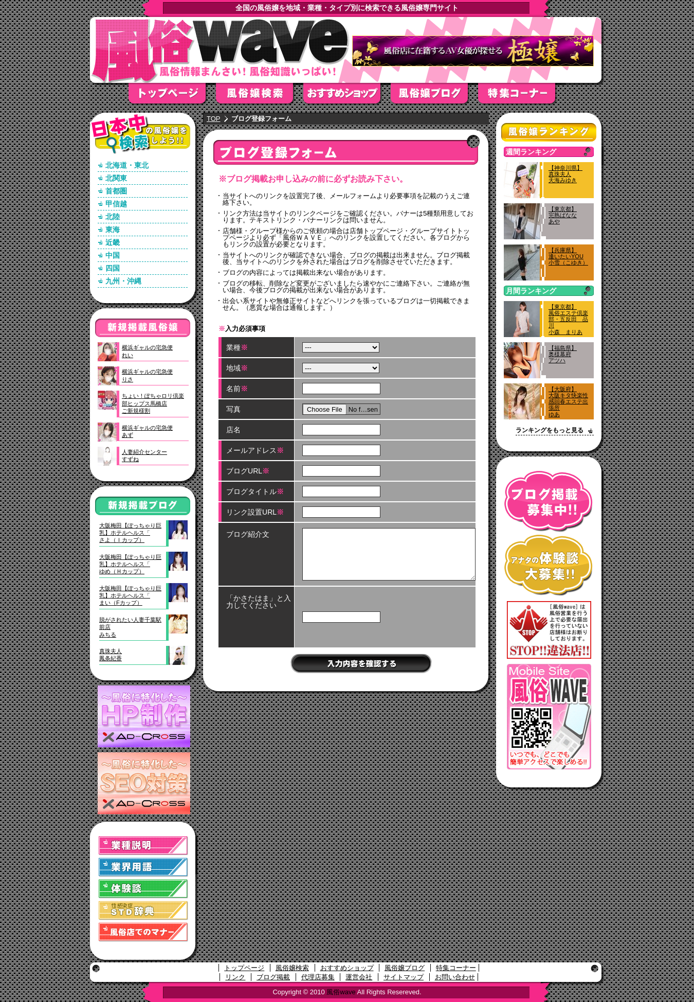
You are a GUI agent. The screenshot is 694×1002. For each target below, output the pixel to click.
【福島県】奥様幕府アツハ (563, 354)
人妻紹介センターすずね (144, 455)
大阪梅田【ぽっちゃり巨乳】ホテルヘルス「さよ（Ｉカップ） (130, 532)
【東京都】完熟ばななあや (563, 215)
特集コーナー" (521, 96)
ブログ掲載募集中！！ (548, 501)
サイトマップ (403, 977)
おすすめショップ (347, 96)
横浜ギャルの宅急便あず (147, 431)
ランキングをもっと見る (549, 430)
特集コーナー (456, 968)
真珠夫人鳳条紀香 (110, 654)
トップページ (172, 96)
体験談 (143, 889)
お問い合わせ (455, 977)
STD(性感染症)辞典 (143, 910)
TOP (214, 118)
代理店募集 (318, 977)
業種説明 (143, 845)
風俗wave (340, 992)
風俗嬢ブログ (434, 96)
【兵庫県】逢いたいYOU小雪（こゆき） (568, 256)
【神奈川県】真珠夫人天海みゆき (565, 174)
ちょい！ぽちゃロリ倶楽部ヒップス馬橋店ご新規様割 (153, 403)
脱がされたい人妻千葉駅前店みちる (130, 627)
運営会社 (358, 977)
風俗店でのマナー (143, 932)
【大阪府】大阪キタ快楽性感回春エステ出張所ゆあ (568, 401)
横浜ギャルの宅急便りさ (147, 375)
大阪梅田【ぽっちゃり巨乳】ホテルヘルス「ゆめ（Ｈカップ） (130, 564)
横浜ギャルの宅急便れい (147, 351)
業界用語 (143, 867)
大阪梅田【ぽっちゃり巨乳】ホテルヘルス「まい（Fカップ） (130, 595)
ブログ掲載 (273, 977)
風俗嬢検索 (259, 96)
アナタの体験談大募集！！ (548, 565)
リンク (235, 977)
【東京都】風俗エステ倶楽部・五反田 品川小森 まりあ (568, 319)
